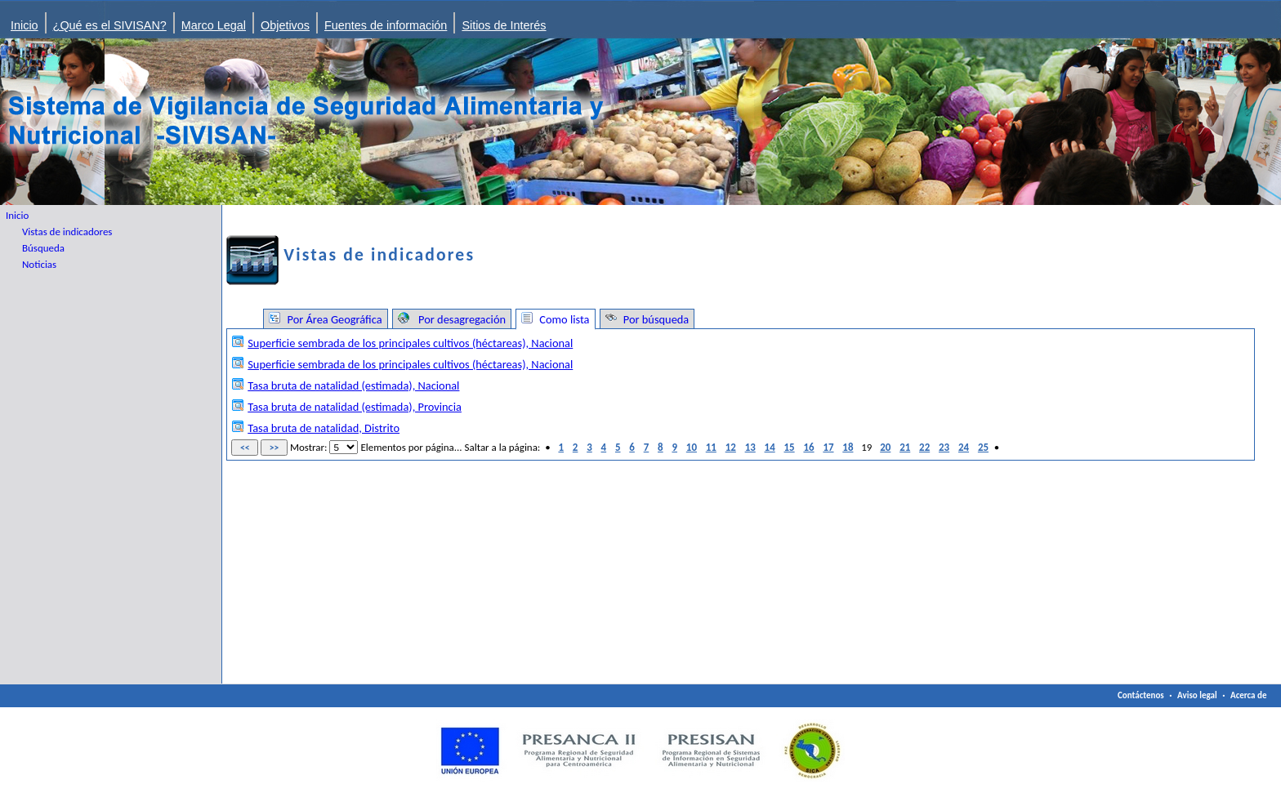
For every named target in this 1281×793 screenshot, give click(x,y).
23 (944, 447)
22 (924, 447)
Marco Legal (213, 25)
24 (963, 447)
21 (904, 447)
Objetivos (285, 25)
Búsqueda (43, 248)
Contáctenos (1141, 695)
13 (750, 447)
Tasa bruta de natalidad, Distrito (323, 428)
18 (847, 447)
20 (885, 447)
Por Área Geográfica (333, 319)
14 (770, 447)
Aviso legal (1197, 695)
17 (828, 447)
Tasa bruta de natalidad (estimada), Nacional (353, 385)
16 (808, 447)
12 (730, 447)
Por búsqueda (655, 319)
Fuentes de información (385, 25)
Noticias (39, 264)
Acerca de (1248, 695)
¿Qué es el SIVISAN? (110, 25)
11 (711, 447)
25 (983, 447)
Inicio (24, 25)
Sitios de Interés (504, 25)
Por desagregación (459, 319)
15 (789, 447)
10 (691, 447)
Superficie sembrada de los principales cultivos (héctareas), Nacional (410, 343)
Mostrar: (309, 447)
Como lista (563, 319)
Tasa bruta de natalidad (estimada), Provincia (355, 406)
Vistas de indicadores (67, 231)
